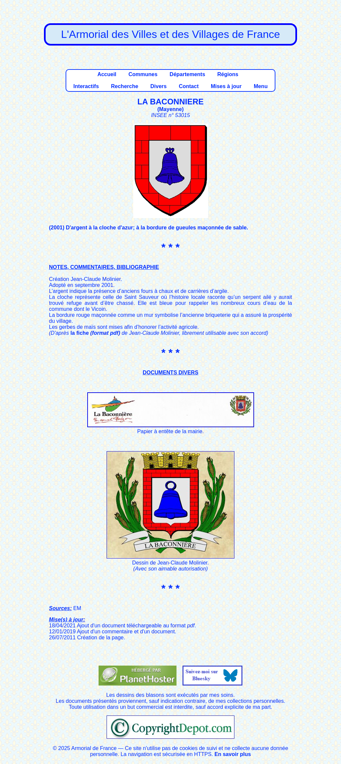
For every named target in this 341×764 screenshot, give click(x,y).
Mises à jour (226, 86)
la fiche (95, 333)
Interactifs (86, 86)
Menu (261, 86)
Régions (227, 74)
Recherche (124, 86)
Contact (189, 86)
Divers (159, 86)
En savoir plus (232, 754)
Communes (143, 74)
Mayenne (170, 109)
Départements (187, 74)
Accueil (106, 74)
